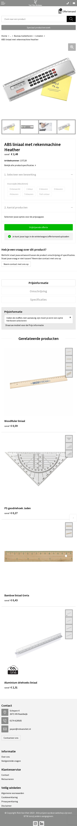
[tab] (38, 282)
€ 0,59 (11, 426)
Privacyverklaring (9, 801)
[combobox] (34, 19)
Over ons (5, 756)
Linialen (39, 35)
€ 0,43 (11, 600)
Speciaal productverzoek (38, 27)
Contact (5, 775)
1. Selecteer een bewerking (20, 174)
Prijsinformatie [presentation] (38, 283)
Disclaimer (6, 805)
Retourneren (7, 779)
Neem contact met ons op (16, 264)
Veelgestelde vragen (11, 760)
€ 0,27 (11, 513)
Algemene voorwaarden (12, 793)
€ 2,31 (11, 687)
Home (4, 35)
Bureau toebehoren (23, 35)
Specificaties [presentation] (38, 299)
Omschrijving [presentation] (38, 291)
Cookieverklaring (9, 797)
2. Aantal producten (16, 207)
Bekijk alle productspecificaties (20, 165)
